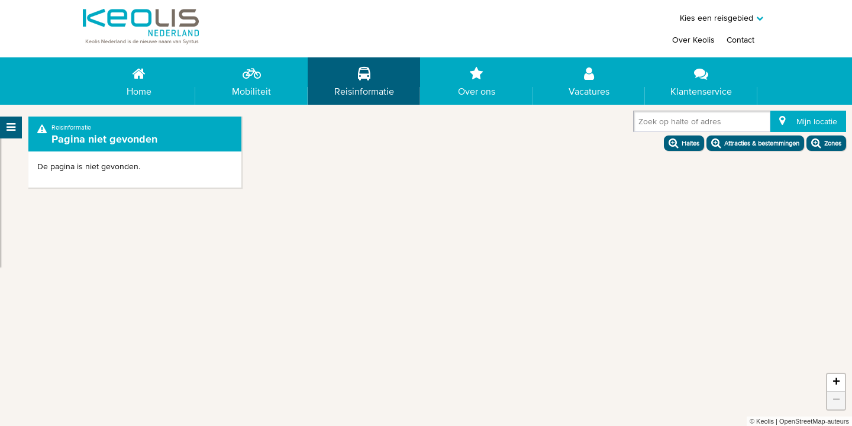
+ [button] (836, 383)
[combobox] (641, 124)
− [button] (836, 400)
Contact (740, 39)
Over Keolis (693, 39)
